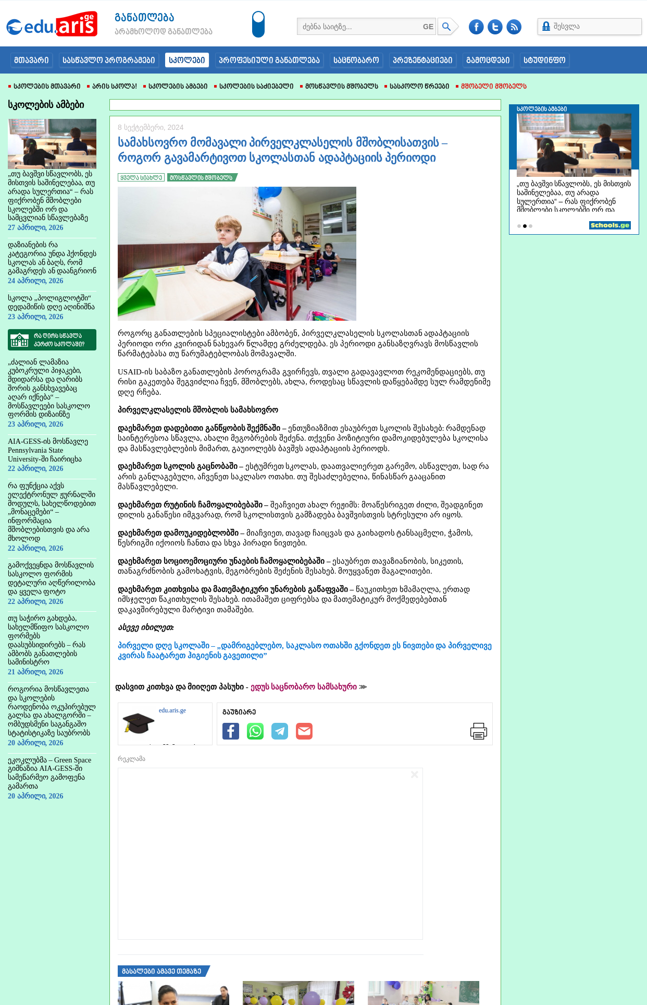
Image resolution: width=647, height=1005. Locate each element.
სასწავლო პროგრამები (109, 61)
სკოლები (187, 61)
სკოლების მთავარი (44, 87)
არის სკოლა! (112, 87)
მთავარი (31, 61)
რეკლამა (131, 758)
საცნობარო (356, 61)
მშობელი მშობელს (491, 87)
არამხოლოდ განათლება (148, 32)
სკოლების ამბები (175, 87)
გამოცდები (488, 61)
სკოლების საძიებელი (254, 87)
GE (428, 26)
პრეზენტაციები (423, 61)
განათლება (145, 18)
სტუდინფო (545, 61)
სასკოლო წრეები (417, 87)
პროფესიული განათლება (269, 61)
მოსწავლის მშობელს (339, 87)
